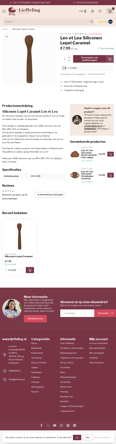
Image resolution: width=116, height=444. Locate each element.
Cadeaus (35, 377)
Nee (88, 437)
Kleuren (35, 391)
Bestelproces (66, 396)
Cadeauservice (67, 411)
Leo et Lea (65, 34)
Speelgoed (36, 372)
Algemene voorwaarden (72, 357)
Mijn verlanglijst (96, 353)
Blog (62, 372)
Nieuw (34, 343)
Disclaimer (65, 367)
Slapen (34, 367)
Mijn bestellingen (97, 348)
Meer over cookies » (102, 437)
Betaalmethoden (68, 377)
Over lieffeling (67, 343)
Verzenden (65, 382)
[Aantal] (22, 270)
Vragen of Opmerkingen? (72, 406)
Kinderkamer (37, 353)
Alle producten (96, 362)
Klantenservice (35, 318)
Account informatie (98, 343)
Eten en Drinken (39, 362)
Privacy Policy (66, 362)
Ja (77, 437)
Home (5, 29)
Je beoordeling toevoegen (50, 194)
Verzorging (36, 357)
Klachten (64, 401)
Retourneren (66, 386)
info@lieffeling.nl (93, 126)
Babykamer (36, 348)
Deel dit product (96, 74)
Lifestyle (35, 382)
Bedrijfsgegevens (68, 353)
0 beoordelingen (94, 34)
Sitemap (64, 391)
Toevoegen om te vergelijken (72, 74)
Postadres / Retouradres (72, 348)
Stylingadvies (37, 386)
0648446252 (90, 128)
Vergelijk (12, 270)
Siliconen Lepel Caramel (23, 29)
